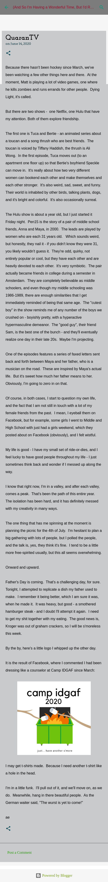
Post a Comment (19, 852)
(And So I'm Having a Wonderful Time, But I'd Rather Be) (59, 7)
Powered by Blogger (54, 875)
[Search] (101, 7)
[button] (8, 53)
